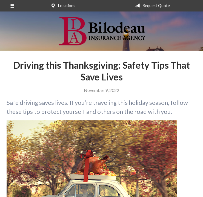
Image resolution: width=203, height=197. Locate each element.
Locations (61, 6)
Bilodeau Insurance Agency (101, 31)
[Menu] (12, 6)
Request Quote (151, 6)
